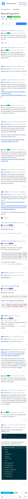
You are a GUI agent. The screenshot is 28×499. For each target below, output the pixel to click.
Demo (24, 2)
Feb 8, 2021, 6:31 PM (10, 227)
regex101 (20, 300)
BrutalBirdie (5, 191)
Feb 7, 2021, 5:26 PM (20, 33)
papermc (23, 191)
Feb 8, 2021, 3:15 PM (19, 172)
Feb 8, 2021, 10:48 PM (19, 412)
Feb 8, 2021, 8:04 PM (19, 339)
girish (4, 50)
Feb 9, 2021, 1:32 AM (19, 427)
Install (25, 4)
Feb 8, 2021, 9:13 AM (20, 149)
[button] (2, 496)
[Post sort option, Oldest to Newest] (3, 24)
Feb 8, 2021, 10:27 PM (19, 392)
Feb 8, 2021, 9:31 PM (20, 375)
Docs (20, 4)
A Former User (6, 30)
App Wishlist (16, 16)
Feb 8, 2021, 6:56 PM (19, 275)
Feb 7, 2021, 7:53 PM (18, 50)
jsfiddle (11, 300)
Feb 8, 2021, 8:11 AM (19, 105)
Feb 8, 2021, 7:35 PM (10, 320)
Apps (19, 2)
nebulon (5, 33)
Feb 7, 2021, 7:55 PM (19, 68)
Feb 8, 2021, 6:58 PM (10, 290)
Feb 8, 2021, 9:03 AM (19, 124)
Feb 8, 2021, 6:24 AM (19, 82)
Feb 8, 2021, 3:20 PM (19, 194)
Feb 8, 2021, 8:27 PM (19, 349)
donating (13, 233)
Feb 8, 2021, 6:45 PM (10, 245)
